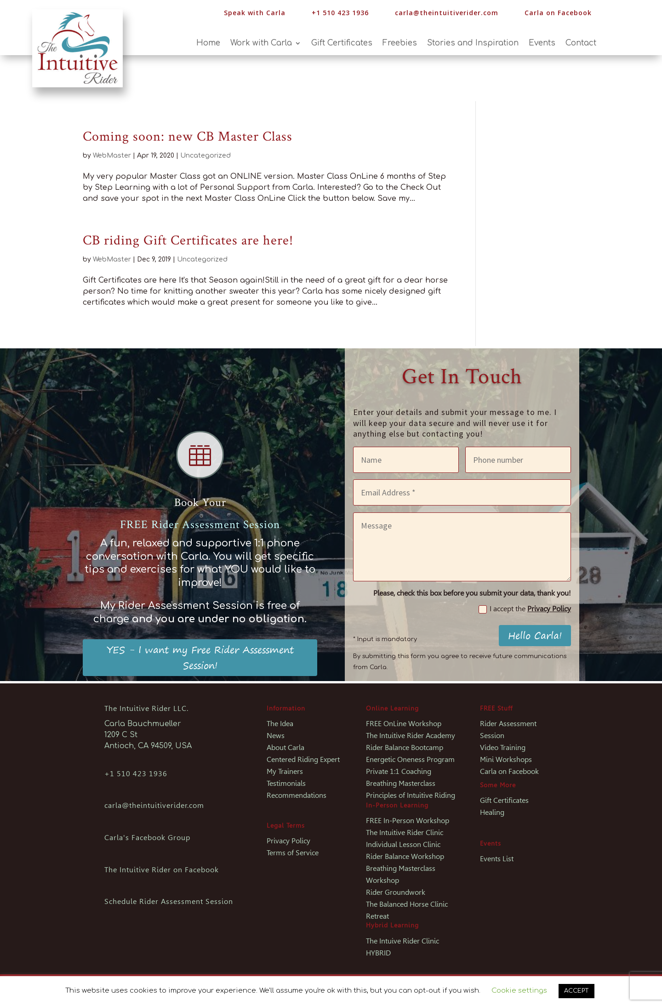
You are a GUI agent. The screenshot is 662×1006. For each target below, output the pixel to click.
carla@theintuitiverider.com (446, 12)
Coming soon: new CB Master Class (187, 137)
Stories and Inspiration (473, 43)
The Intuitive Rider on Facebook (161, 869)
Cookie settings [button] (519, 991)
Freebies (399, 43)
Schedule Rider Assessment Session (168, 901)
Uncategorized (205, 155)
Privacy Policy (549, 608)
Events (542, 43)
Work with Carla (261, 43)
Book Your (200, 502)
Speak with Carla (254, 12)
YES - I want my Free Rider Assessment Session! (200, 657)
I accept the (525, 609)
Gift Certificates (341, 43)
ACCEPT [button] (576, 991)
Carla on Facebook (558, 12)
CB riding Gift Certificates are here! (188, 241)
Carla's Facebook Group (147, 837)
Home (208, 43)
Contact (580, 43)
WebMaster (112, 155)
